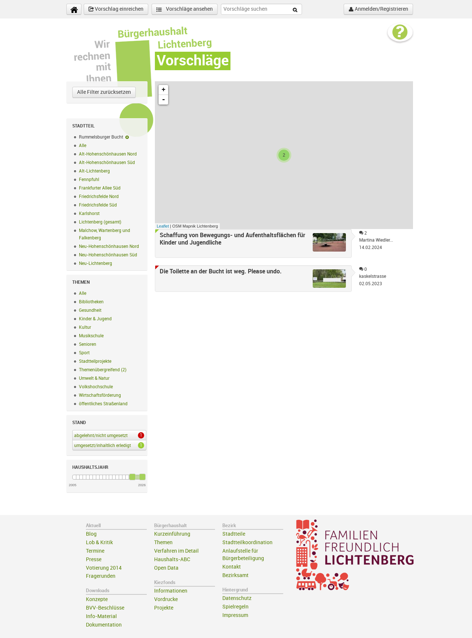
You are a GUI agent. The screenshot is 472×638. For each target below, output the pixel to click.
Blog (91, 534)
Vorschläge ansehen (184, 9)
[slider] (132, 477)
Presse (93, 559)
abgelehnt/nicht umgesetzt (108, 435)
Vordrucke (166, 599)
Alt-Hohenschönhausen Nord (108, 154)
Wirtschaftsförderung (100, 395)
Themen (163, 542)
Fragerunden (100, 576)
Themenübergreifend (102, 369)
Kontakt (231, 567)
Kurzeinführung (172, 534)
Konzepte (97, 599)
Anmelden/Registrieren (378, 9)
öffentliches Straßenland (103, 403)
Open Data (166, 568)
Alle (82, 145)
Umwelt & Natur (94, 378)
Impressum (235, 615)
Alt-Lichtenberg (94, 171)
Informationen (170, 591)
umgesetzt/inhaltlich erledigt (108, 445)
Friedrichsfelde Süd (98, 205)
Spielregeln (235, 607)
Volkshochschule (96, 386)
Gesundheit (90, 310)
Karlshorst (89, 213)
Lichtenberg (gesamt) (100, 222)
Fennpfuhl (89, 179)
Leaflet (163, 226)
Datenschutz (236, 598)
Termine (95, 551)
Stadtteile (233, 534)
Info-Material (101, 616)
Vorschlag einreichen (115, 9)
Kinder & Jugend (95, 318)
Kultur (85, 327)
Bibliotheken (91, 301)
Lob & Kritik (99, 542)
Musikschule (91, 335)
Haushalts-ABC (172, 559)
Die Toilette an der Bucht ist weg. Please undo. (221, 271)
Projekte (163, 608)
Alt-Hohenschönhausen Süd (107, 162)
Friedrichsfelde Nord (99, 196)
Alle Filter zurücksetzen (104, 92)
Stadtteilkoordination (247, 542)
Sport (84, 352)
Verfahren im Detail (176, 551)
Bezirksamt (235, 575)
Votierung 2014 (104, 568)
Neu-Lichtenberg (95, 263)
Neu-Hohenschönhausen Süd (108, 254)
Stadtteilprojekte (95, 361)
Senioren (87, 344)
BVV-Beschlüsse (105, 608)
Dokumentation (104, 625)
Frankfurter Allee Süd (100, 188)
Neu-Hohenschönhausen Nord (109, 246)
